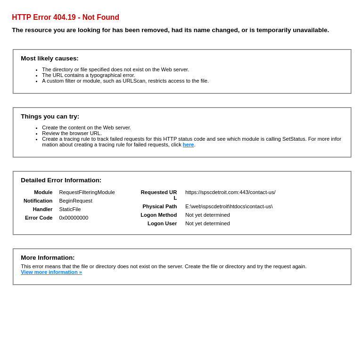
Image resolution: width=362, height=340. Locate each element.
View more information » (51, 272)
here (188, 144)
